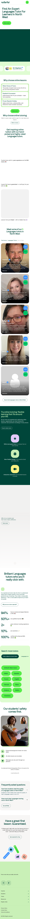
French (6, 679)
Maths (17, 690)
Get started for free (15, 837)
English (17, 679)
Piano (17, 684)
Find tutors (4, 240)
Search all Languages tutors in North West (15, 400)
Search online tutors (6, 428)
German (6, 684)
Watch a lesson (15, 122)
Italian (6, 673)
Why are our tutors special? (10, 604)
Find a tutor (7, 23)
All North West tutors (10, 668)
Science (6, 690)
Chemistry (7, 696)
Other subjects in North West (10, 656)
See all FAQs (6, 805)
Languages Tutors (12, 240)
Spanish (16, 673)
